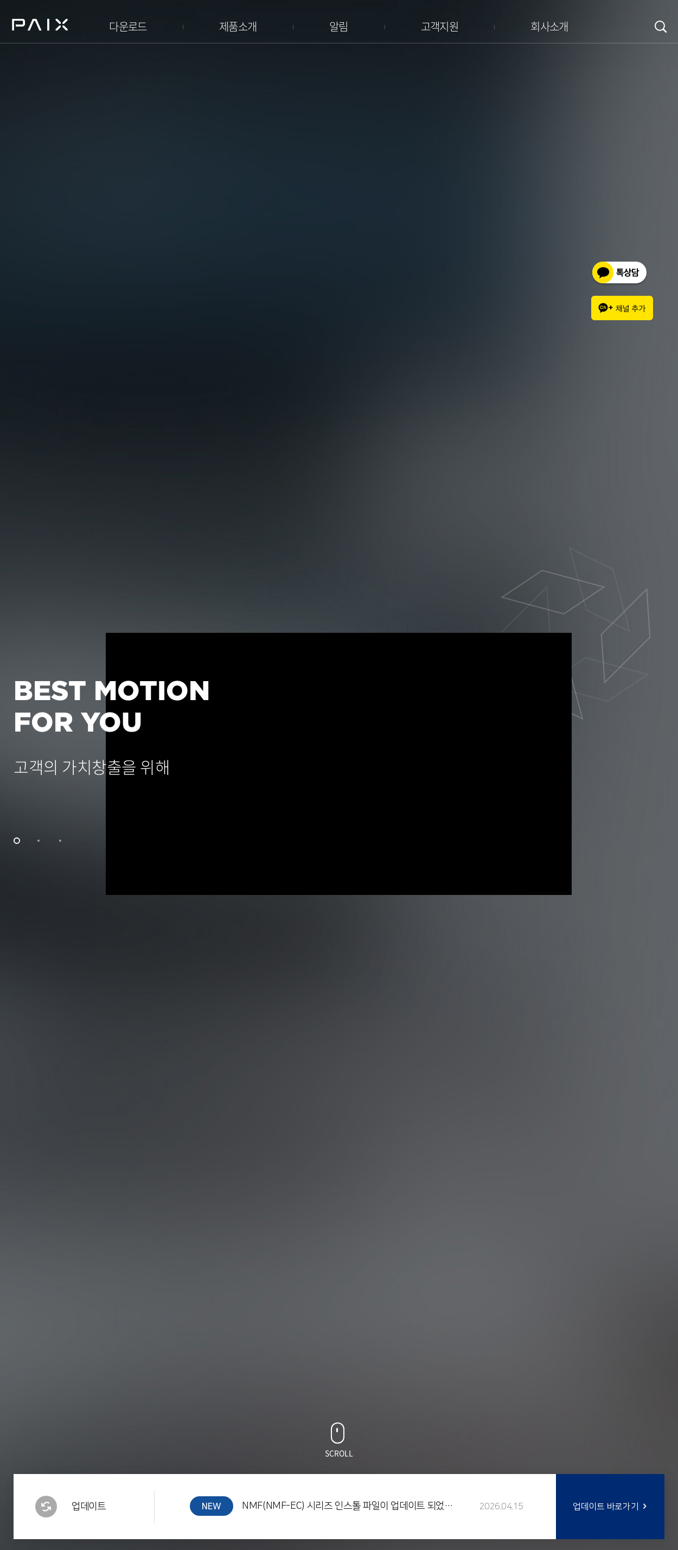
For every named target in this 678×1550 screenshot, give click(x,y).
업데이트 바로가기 (605, 1506)
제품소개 (238, 26)
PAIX (40, 24)
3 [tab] (60, 840)
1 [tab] (17, 840)
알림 (338, 26)
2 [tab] (38, 840)
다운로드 (128, 26)
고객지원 (440, 26)
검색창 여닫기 (661, 27)
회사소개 (549, 26)
